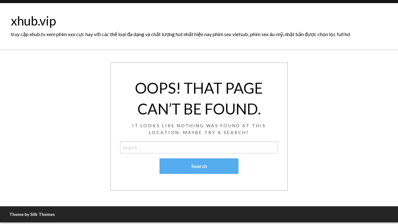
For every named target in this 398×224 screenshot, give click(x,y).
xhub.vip (33, 20)
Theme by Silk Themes (32, 214)
